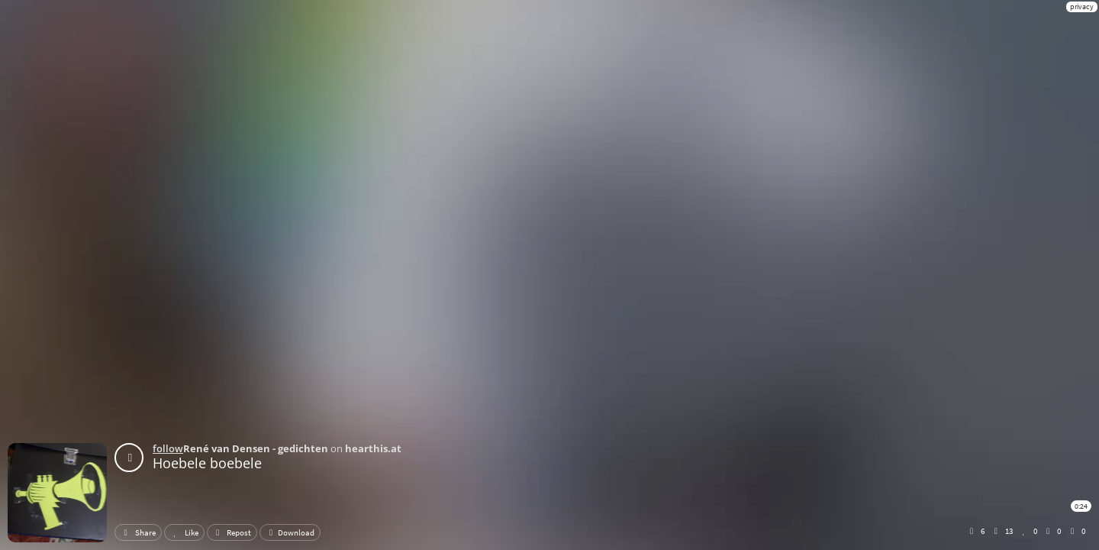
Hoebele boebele (207, 463)
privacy (1082, 6)
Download (290, 532)
